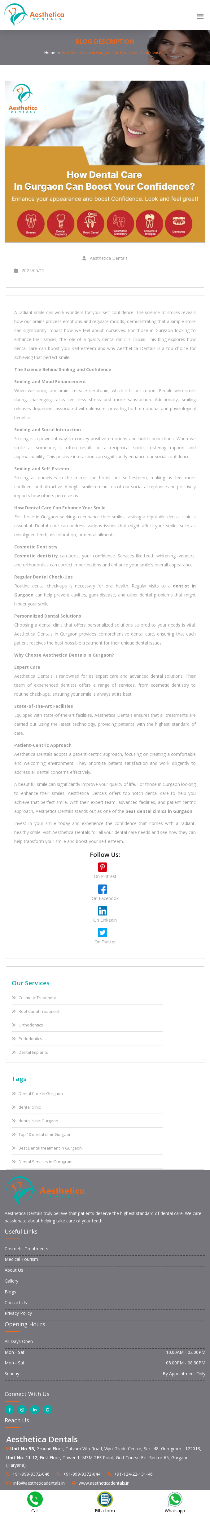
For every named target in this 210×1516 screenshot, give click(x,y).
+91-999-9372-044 (81, 1474)
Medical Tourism (21, 1259)
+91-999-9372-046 (31, 1474)
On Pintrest (105, 876)
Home (49, 52)
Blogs (10, 1292)
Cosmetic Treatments (26, 1249)
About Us (14, 1270)
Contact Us (16, 1302)
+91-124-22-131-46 (133, 1474)
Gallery (11, 1281)
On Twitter (105, 942)
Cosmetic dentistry (36, 556)
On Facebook (105, 898)
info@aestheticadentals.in (39, 1483)
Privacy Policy (18, 1313)
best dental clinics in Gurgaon (158, 811)
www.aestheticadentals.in (104, 1483)
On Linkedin (105, 920)
